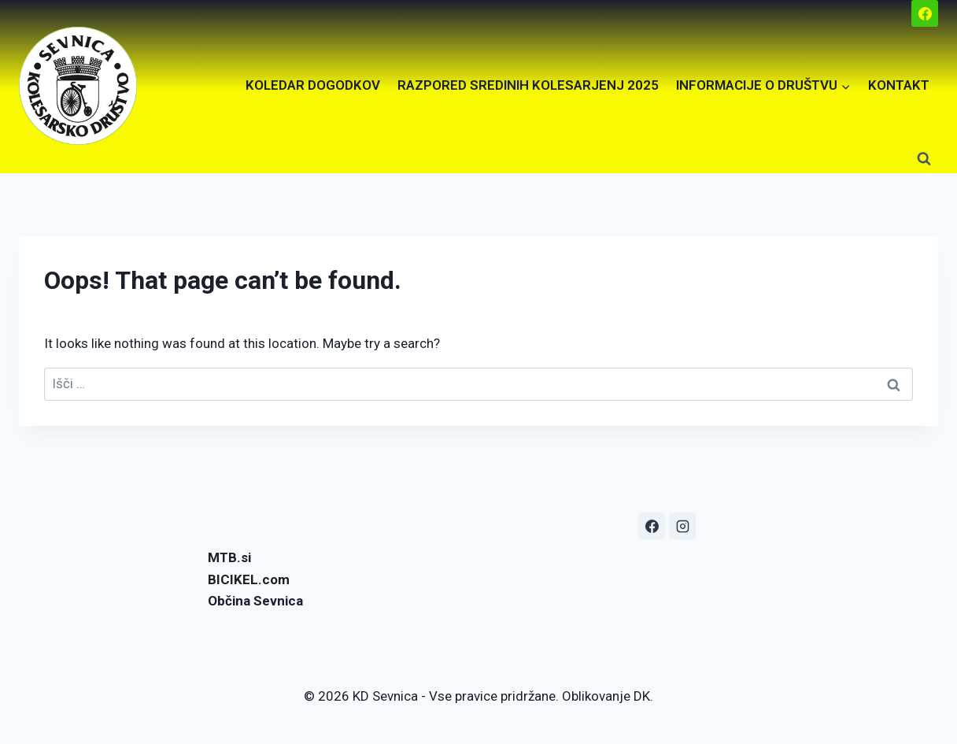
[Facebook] (924, 13)
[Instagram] (682, 526)
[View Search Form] (924, 159)
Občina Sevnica (255, 601)
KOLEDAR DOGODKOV (313, 85)
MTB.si (229, 557)
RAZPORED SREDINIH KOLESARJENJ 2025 (528, 85)
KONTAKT (898, 85)
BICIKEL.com (249, 579)
